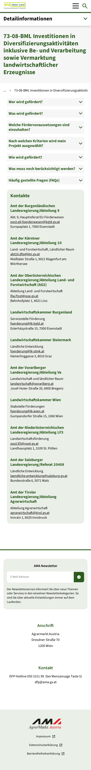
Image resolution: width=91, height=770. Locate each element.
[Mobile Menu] (75, 6)
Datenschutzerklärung (43, 745)
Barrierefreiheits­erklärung (43, 754)
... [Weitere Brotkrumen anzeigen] (4, 90)
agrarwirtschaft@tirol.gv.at (29, 512)
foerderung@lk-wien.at (27, 411)
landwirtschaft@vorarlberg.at (31, 383)
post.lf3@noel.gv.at (24, 443)
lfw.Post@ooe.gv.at (24, 296)
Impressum (43, 736)
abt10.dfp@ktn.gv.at (25, 254)
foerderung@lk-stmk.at (27, 351)
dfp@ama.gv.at (45, 682)
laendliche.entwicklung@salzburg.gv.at (38, 476)
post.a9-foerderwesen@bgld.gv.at (35, 222)
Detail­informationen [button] (27, 19)
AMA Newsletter (45, 566)
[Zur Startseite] (14, 6)
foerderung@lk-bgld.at (27, 323)
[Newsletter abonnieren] (79, 577)
